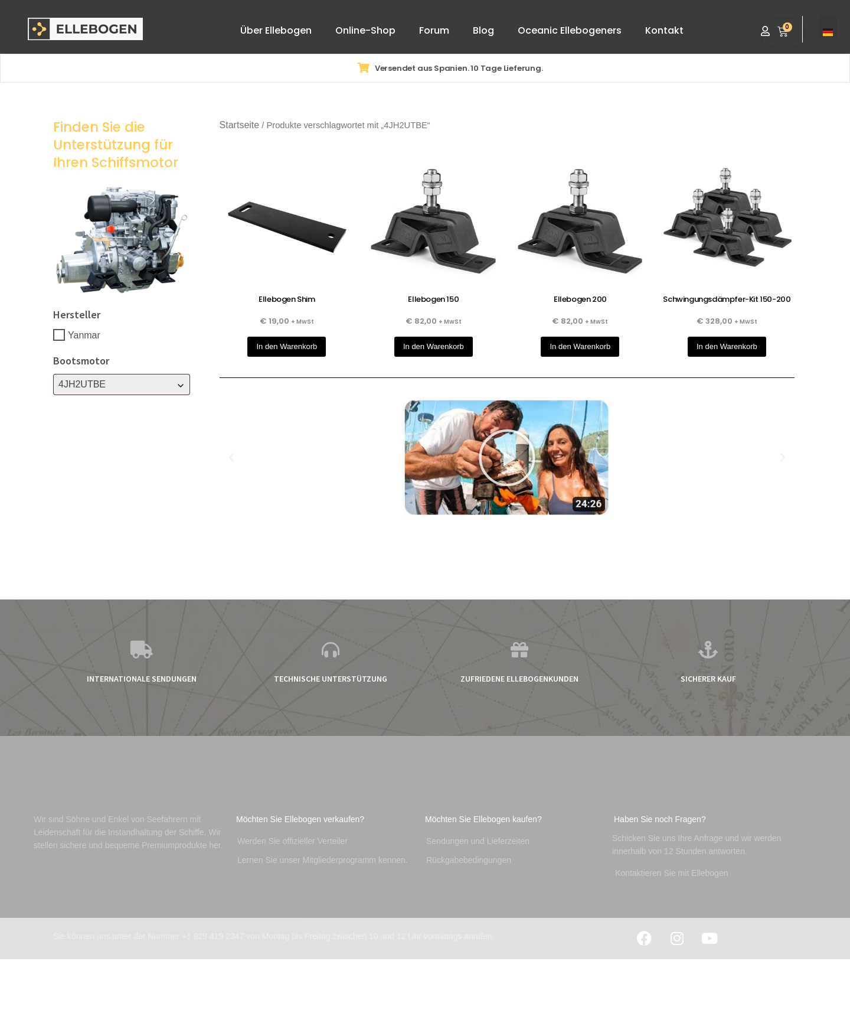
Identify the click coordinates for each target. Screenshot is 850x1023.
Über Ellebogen (276, 30)
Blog (483, 30)
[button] (231, 458)
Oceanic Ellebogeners (570, 30)
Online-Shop (365, 30)
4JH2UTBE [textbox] (82, 384)
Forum (434, 30)
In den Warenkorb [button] (286, 346)
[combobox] (121, 384)
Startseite (240, 125)
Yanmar (84, 335)
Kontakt (664, 30)
